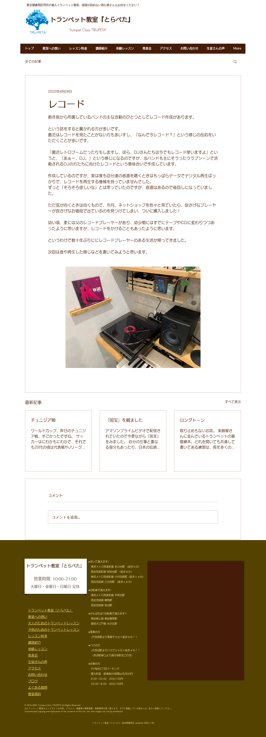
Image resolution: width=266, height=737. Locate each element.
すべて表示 (233, 401)
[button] (235, 61)
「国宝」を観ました (124, 420)
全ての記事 (33, 61)
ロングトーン (192, 420)
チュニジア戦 (43, 420)
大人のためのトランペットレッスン (53, 623)
